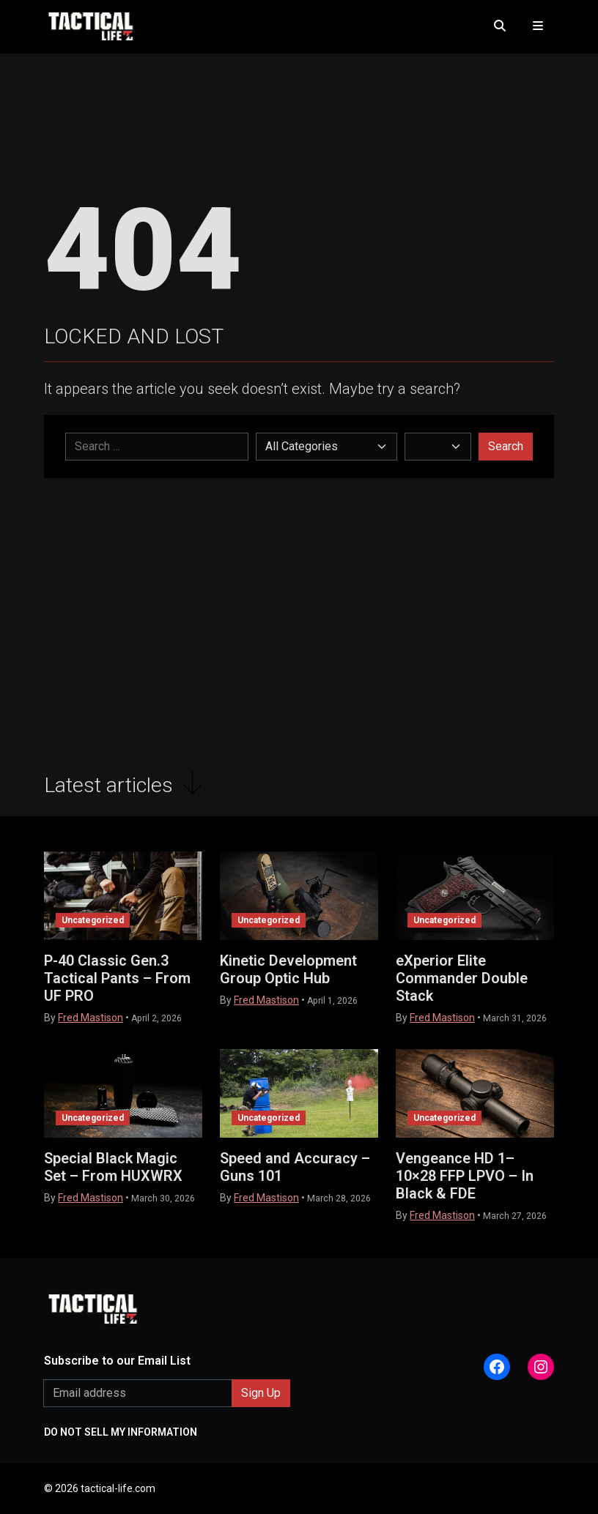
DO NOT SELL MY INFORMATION (120, 1433)
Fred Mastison (90, 1017)
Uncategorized (93, 920)
